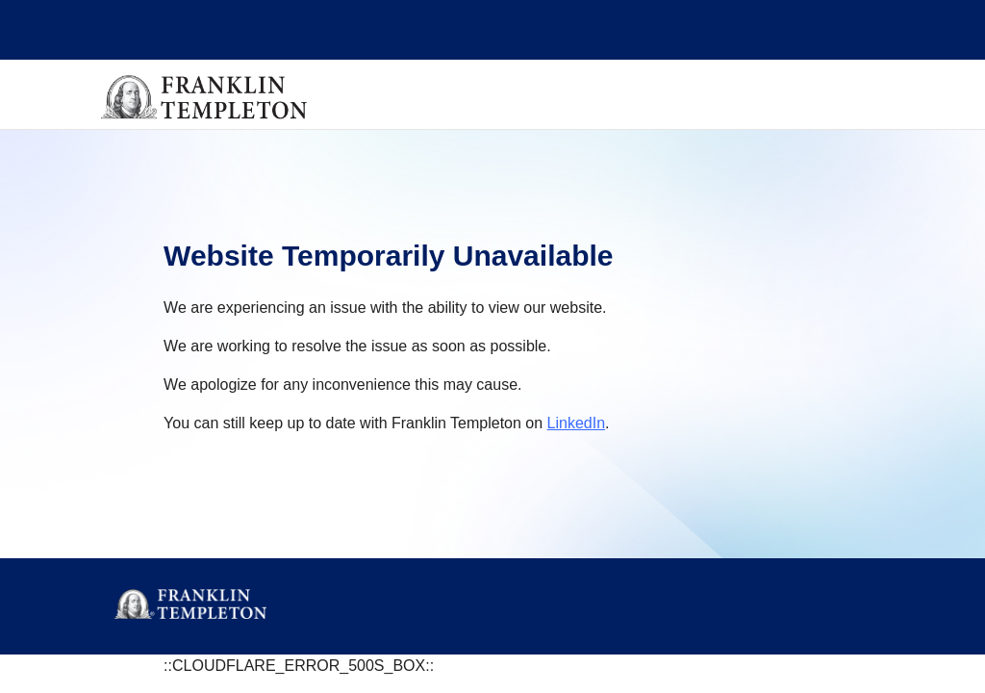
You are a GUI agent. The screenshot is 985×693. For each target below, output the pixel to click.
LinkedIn (576, 423)
